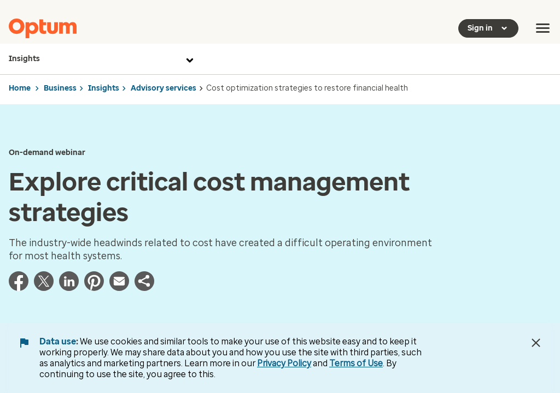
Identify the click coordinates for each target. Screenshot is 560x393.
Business (60, 88)
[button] (144, 288)
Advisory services (163, 88)
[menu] (543, 28)
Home (20, 88)
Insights (102, 58)
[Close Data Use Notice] (535, 342)
